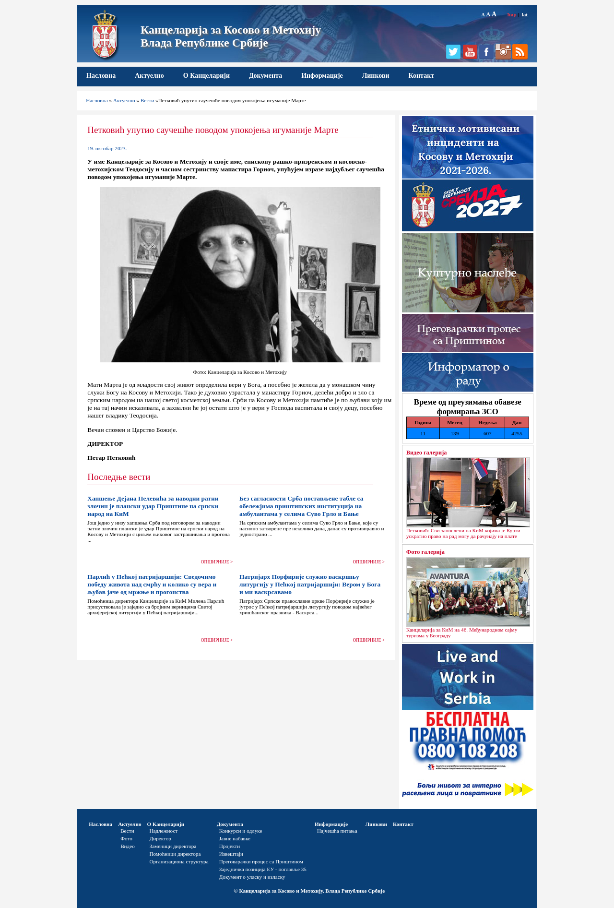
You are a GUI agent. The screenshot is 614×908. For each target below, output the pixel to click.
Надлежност (164, 831)
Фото (126, 838)
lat (525, 14)
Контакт (422, 75)
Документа (265, 75)
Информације (322, 75)
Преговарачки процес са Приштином (261, 861)
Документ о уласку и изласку (252, 877)
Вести (147, 100)
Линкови (376, 75)
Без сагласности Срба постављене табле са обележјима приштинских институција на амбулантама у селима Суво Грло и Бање (301, 506)
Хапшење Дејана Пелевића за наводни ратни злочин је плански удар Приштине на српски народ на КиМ (152, 506)
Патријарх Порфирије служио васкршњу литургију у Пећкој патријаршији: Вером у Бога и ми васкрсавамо (309, 584)
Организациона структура (179, 861)
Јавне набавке (234, 838)
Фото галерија (425, 552)
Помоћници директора (175, 854)
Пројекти (229, 846)
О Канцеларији (206, 75)
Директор (160, 838)
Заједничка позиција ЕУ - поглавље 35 (263, 869)
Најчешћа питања (337, 831)
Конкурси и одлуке (240, 831)
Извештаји (231, 854)
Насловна (101, 75)
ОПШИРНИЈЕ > (217, 562)
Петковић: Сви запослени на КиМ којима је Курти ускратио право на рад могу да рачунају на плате (463, 533)
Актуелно (149, 75)
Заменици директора (173, 846)
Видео (127, 846)
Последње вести (118, 477)
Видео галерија (426, 452)
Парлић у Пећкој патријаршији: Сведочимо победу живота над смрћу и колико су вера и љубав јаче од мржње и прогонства (151, 584)
